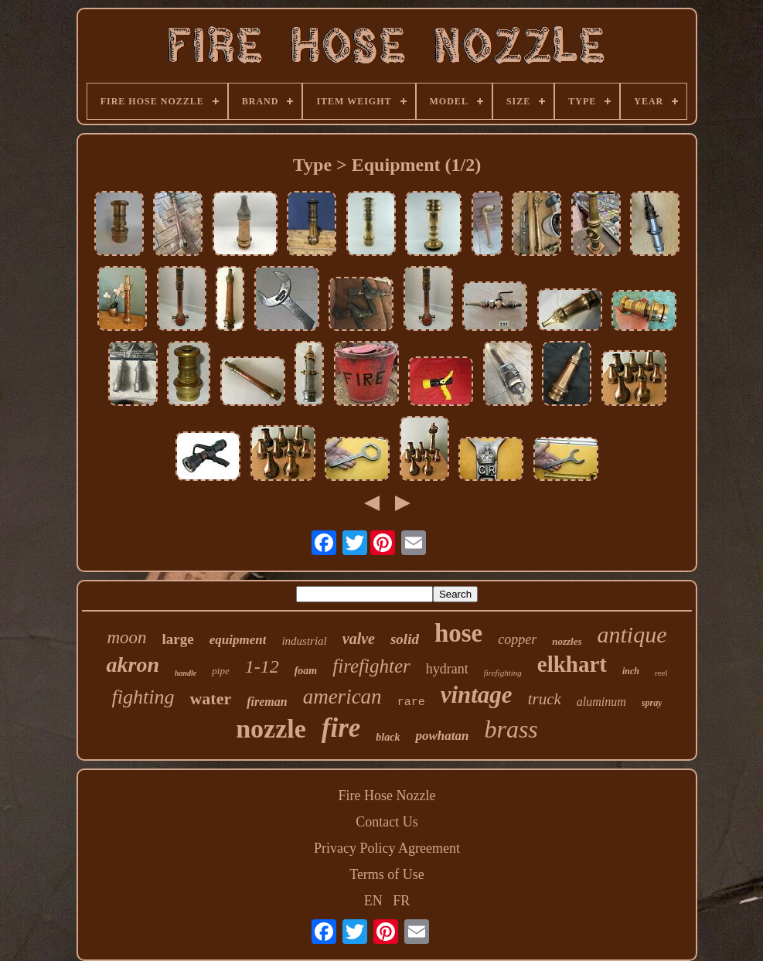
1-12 (262, 666)
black (388, 737)
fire (341, 728)
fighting (143, 697)
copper (517, 639)
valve (358, 638)
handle (185, 673)
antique (632, 634)
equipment (238, 639)
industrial (303, 641)
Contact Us (387, 822)
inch (630, 671)
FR (401, 900)
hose (458, 633)
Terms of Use (386, 874)
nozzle (271, 728)
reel (661, 672)
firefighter (371, 666)
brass (510, 729)
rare (411, 702)
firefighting (503, 672)
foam (306, 670)
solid (404, 639)
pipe (220, 670)
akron (132, 664)
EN (373, 900)
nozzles (566, 641)
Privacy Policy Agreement (387, 848)
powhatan (441, 735)
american (342, 696)
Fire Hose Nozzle (387, 795)
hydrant (447, 668)
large (178, 639)
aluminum (601, 701)
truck (544, 699)
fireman (267, 701)
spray (652, 702)
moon (126, 637)
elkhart (572, 664)
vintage (477, 694)
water (210, 698)
